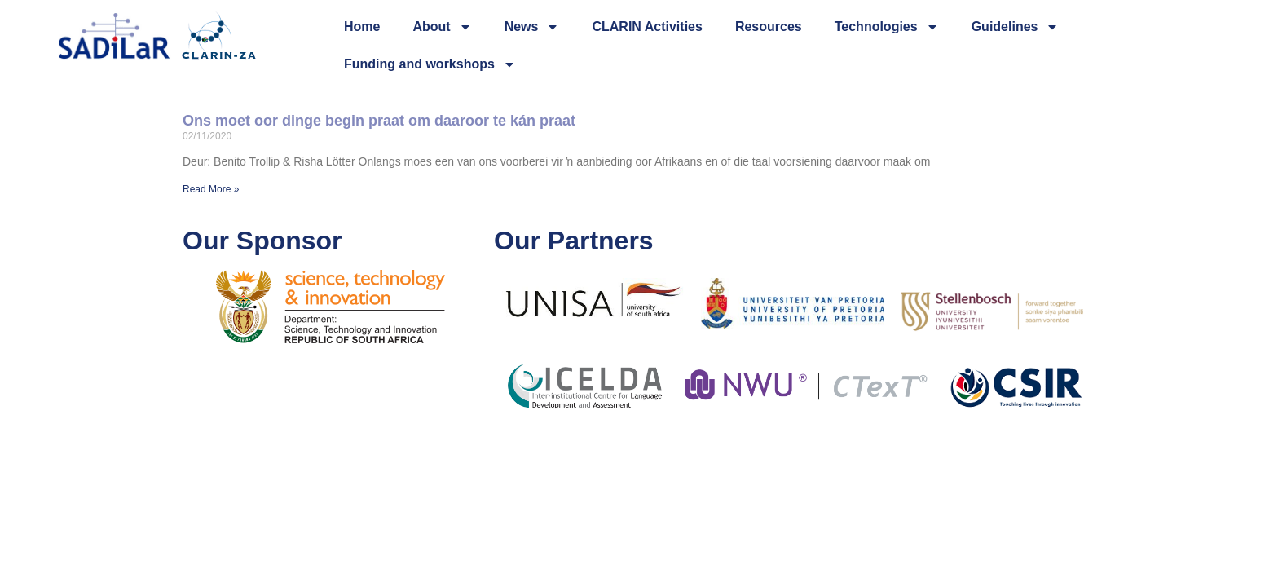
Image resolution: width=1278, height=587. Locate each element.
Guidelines (1016, 27)
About (441, 27)
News (532, 27)
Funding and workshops (430, 64)
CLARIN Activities (647, 26)
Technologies (887, 27)
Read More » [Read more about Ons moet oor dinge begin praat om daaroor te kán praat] (211, 189)
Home (362, 26)
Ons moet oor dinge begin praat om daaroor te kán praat (379, 121)
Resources (768, 26)
